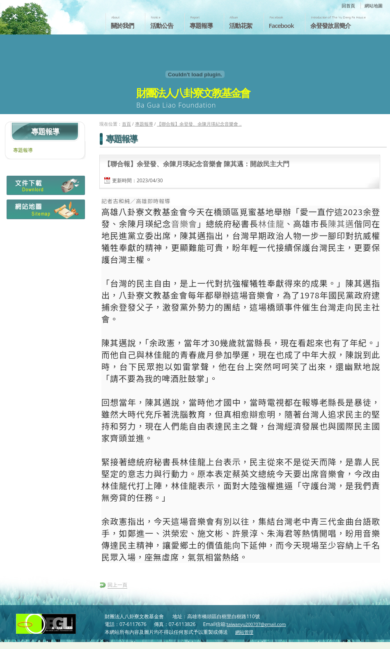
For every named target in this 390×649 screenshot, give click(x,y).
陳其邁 (341, 223)
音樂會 (184, 223)
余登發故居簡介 (330, 25)
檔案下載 (45, 188)
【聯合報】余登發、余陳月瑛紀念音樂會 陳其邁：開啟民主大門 (196, 163)
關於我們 (122, 25)
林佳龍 (271, 223)
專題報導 (201, 25)
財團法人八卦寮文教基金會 (48, 15)
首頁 (126, 124)
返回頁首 (375, 642)
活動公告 (161, 25)
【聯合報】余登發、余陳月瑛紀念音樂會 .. (199, 124)
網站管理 (244, 632)
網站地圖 (374, 5)
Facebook (281, 25)
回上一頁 (117, 584)
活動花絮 (240, 25)
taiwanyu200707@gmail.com (256, 624)
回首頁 (348, 5)
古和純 (121, 201)
